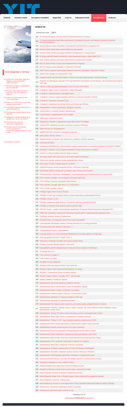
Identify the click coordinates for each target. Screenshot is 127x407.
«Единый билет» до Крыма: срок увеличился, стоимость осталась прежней (67, 139)
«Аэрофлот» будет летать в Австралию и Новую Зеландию (61, 90)
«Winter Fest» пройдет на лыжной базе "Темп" (56, 74)
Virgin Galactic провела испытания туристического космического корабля (66, 60)
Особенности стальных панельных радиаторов (14, 123)
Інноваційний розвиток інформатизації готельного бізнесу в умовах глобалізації (68, 248)
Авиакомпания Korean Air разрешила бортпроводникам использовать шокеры (68, 331)
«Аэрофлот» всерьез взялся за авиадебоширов (57, 93)
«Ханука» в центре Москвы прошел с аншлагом (57, 244)
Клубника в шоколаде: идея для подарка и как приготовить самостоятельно (17, 81)
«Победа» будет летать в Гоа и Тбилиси (54, 192)
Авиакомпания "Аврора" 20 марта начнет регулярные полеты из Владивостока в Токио (71, 313)
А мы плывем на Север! (48, 258)
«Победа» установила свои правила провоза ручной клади (61, 206)
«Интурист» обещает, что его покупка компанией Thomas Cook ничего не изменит (69, 150)
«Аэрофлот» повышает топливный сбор (54, 101)
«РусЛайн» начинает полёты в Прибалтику (55, 216)
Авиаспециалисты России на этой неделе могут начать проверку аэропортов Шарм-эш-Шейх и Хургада (77, 383)
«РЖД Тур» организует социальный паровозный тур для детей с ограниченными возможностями (75, 213)
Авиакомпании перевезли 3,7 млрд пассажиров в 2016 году (61, 297)
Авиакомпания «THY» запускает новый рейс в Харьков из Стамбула (64, 341)
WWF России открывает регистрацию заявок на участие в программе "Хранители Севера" (72, 70)
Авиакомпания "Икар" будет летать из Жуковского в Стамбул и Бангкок (65, 317)
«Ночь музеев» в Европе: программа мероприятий (58, 181)
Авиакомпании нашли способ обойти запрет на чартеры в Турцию (63, 287)
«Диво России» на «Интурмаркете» (52, 129)
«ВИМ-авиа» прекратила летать (51, 118)
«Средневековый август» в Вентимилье (54, 230)
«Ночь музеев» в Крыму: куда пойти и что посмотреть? (59, 185)
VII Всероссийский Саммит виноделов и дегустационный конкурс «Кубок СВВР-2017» (70, 56)
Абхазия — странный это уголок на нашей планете (58, 272)
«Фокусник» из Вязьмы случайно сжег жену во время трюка (61, 241)
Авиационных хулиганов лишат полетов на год (56, 390)
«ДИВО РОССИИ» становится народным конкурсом (58, 132)
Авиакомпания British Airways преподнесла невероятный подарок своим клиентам (69, 324)
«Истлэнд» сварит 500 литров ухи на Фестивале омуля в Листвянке (64, 157)
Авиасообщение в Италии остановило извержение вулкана (61, 373)
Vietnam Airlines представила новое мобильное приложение (61, 49)
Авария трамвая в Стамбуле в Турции (53, 279)
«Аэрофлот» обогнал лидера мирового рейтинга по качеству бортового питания (68, 97)
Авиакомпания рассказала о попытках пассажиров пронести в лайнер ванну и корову (70, 359)
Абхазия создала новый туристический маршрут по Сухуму (61, 269)
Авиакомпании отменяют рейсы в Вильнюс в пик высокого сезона (63, 293)
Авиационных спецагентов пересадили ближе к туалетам (60, 387)
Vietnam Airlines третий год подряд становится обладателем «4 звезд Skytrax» (68, 53)
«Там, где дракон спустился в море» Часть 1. (56, 237)
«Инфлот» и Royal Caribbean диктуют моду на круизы (59, 153)
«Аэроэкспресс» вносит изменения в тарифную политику (60, 108)
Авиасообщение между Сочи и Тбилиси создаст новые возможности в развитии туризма (72, 376)
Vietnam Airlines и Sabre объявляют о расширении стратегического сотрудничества (69, 46)
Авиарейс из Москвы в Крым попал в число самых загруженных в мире (65, 369)
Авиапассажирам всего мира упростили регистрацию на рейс (62, 366)
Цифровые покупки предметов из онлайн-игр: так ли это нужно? (18, 118)
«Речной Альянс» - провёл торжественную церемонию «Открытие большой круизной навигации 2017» (77, 209)
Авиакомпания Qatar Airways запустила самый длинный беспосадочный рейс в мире (70, 338)
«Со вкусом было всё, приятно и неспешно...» (56, 227)
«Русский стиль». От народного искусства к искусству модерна (62, 220)
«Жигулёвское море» (47, 143)
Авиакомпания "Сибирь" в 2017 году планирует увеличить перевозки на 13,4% (68, 320)
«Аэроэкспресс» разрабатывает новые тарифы (57, 114)
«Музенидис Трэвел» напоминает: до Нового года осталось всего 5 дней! (66, 171)
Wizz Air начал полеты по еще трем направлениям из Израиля (62, 63)
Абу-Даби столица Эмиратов (50, 262)
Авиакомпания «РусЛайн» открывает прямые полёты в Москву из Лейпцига (67, 352)
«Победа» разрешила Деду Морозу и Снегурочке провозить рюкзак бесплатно (68, 202)
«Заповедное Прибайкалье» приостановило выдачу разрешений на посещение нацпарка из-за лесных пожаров (80, 146)
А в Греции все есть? (47, 251)
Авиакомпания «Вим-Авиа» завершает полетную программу (61, 345)
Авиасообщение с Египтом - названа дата (55, 380)
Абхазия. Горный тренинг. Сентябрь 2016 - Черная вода (60, 276)
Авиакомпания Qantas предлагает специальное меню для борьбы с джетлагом (68, 334)
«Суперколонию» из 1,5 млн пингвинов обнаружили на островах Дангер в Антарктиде (70, 234)
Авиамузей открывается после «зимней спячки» (57, 362)
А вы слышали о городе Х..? (50, 255)
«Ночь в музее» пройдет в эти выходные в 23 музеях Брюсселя (62, 178)
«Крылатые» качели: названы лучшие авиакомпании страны (61, 160)
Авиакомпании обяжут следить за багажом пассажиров (59, 290)
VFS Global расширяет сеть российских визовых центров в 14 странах (65, 37)
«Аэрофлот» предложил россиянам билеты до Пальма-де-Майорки (64, 104)
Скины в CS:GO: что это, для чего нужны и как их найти (18, 103)
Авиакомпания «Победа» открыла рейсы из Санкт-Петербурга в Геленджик (67, 348)
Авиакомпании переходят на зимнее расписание (57, 300)
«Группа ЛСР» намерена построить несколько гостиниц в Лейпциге (64, 125)
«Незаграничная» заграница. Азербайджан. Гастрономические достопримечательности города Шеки (76, 174)
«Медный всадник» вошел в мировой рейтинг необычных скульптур (64, 167)
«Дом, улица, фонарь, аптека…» (51, 136)
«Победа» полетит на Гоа (49, 199)
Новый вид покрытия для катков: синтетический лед (18, 108)
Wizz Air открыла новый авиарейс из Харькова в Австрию (60, 67)
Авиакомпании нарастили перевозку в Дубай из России (60, 283)
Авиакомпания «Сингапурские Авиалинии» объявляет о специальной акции (67, 355)
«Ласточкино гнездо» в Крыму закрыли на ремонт (57, 164)
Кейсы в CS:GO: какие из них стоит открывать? (16, 98)
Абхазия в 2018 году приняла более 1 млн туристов (58, 265)
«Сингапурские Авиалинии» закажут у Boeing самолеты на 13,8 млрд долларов (68, 223)
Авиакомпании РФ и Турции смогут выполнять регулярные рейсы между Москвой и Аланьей (73, 304)
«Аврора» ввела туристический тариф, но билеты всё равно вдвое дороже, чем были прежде (73, 77)
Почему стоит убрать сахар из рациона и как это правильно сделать (17, 92)
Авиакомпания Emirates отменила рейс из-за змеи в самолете (62, 327)
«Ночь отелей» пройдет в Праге (51, 188)
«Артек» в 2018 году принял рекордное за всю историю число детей (64, 86)
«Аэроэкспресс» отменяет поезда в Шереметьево (57, 111)
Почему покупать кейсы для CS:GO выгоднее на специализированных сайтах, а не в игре (18, 129)
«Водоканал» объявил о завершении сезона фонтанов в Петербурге (64, 122)
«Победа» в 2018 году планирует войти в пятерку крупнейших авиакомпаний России (70, 195)
